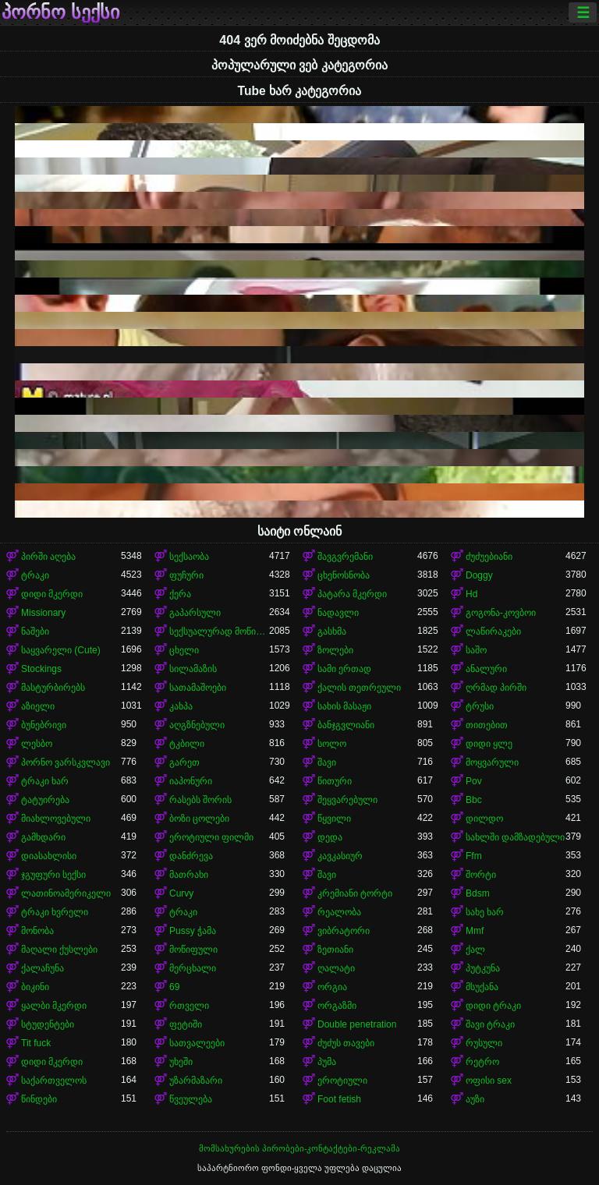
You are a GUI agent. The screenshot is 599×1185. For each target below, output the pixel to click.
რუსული (484, 1043)
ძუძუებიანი (489, 556)
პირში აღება (48, 556)
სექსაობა (189, 556)
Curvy (181, 893)
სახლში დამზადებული (515, 837)
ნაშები (35, 631)
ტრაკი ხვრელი (54, 912)
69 (174, 987)
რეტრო (482, 1061)
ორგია (332, 987)
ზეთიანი (335, 949)
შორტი (481, 874)
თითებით (487, 725)
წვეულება (190, 1099)
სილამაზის (193, 668)
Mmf (475, 930)
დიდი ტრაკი (493, 1005)
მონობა (37, 930)
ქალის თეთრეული (359, 687)
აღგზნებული (197, 725)
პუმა (326, 1061)
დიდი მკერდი (52, 594)
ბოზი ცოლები (199, 818)
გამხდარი (43, 837)
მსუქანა (482, 987)
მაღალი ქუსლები (59, 949)
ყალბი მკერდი (54, 1005)
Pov (474, 781)
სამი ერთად (344, 668)
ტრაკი (35, 575)
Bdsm (478, 893)
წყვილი (334, 818)
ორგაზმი (336, 1005)
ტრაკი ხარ (45, 781)
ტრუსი (480, 706)
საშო (476, 650)
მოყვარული (492, 762)
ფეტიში (185, 1024)
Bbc (474, 799)
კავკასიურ (340, 856)
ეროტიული (342, 1080)
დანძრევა (191, 856)
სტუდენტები (47, 1024)
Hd (471, 594)
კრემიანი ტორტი (354, 893)
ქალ (475, 949)
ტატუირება (45, 799)
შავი (326, 762)
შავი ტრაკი (490, 1024)
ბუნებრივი (43, 725)
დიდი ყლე (489, 743)
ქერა (180, 594)
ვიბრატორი (343, 930)
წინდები (39, 1099)
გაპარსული (195, 612)
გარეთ (184, 762)
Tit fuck (36, 1043)
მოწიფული (193, 949)
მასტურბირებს (53, 687)
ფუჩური (186, 575)
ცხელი (184, 650)
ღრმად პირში (496, 687)
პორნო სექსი (60, 12)
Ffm (474, 856)
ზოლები (335, 650)
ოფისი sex (489, 1080)
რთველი (189, 1005)
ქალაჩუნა (42, 968)
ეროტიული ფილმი (211, 837)
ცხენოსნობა (343, 575)
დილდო (484, 818)
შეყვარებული (347, 799)
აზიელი (38, 706)
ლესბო (36, 743)
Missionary (43, 612)
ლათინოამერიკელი (66, 893)
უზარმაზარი (195, 1080)
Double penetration (356, 1024)
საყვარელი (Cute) (61, 650)
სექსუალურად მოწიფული (219, 631)
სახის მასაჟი (344, 706)
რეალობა (339, 912)
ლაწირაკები (493, 631)
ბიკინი (35, 987)
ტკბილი (186, 743)
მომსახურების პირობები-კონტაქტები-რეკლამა (299, 1148)
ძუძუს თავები (345, 1043)
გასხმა (331, 631)
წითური (334, 781)
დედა (329, 837)
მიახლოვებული (55, 818)
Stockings (41, 668)
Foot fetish (339, 1099)
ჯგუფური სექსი (53, 874)
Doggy (479, 575)
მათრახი (188, 874)
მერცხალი (192, 968)
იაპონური (190, 781)
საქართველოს (54, 1080)
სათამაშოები (197, 687)
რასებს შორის (200, 799)
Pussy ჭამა (192, 930)
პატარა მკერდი (352, 594)
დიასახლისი (48, 856)
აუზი (475, 1099)
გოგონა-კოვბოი (501, 612)
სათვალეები (197, 1043)
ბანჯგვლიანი (345, 725)
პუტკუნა (483, 968)
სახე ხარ (485, 912)
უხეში (181, 1061)
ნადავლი (338, 612)
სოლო (331, 743)
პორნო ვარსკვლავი (65, 762)
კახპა (181, 706)
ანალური (486, 668)
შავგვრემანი (345, 556)
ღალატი (336, 968)
